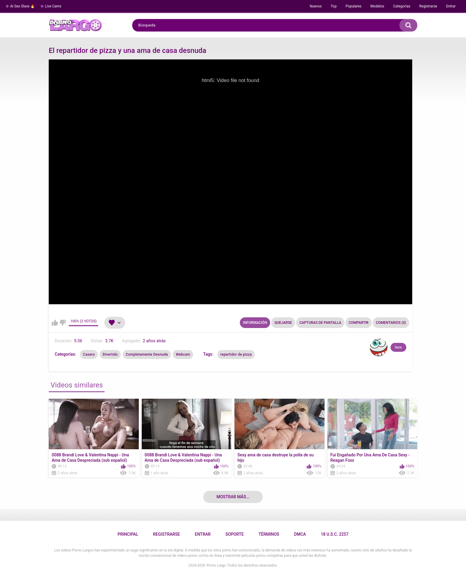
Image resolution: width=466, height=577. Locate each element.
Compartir (359, 323)
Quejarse (283, 323)
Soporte (235, 534)
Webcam (183, 354)
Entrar (451, 6)
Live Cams (53, 6)
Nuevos (316, 6)
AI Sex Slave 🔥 (22, 6)
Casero (89, 354)
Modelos (377, 6)
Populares (354, 6)
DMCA (300, 534)
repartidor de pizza (236, 354)
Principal (127, 534)
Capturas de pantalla (320, 323)
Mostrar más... (232, 496)
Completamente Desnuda (147, 354)
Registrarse (428, 6)
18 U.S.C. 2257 (334, 534)
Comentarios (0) (391, 323)
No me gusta (62, 323)
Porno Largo (216, 565)
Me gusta (55, 323)
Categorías (401, 6)
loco (398, 347)
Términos (269, 534)
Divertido (110, 354)
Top (333, 6)
